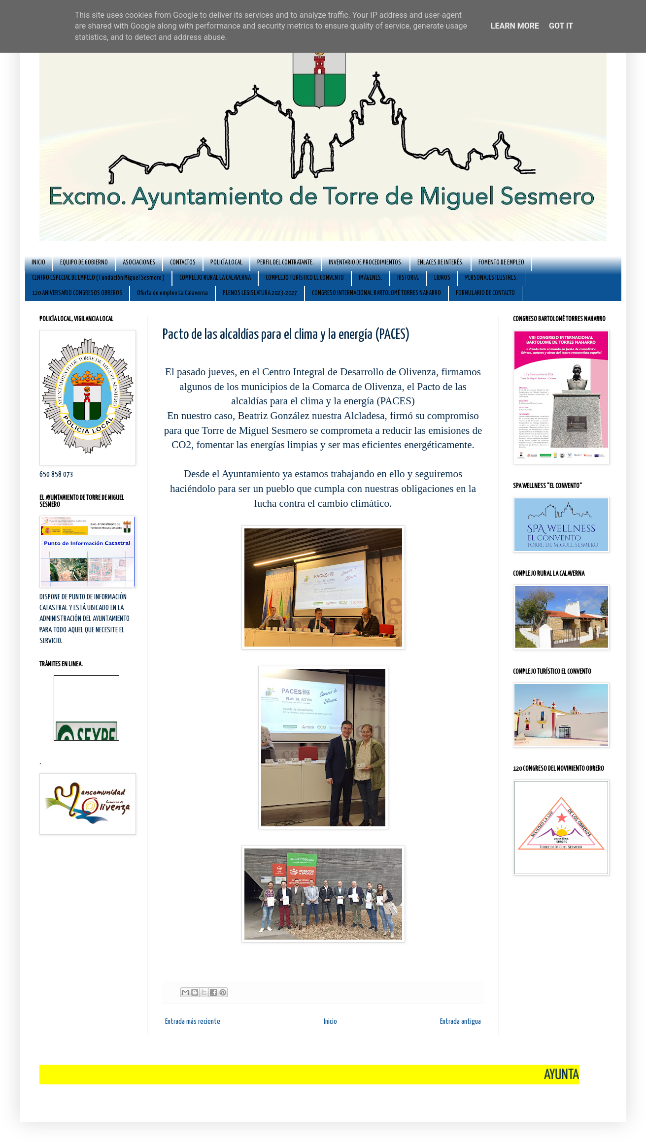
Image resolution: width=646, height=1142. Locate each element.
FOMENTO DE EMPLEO (501, 263)
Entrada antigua (460, 1021)
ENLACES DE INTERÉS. (440, 263)
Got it (561, 26)
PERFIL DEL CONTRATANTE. (285, 263)
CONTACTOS (183, 263)
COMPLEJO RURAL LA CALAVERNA (215, 278)
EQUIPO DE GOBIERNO (84, 263)
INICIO (38, 263)
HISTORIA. (408, 278)
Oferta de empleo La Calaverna (172, 293)
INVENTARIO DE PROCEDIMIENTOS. (366, 263)
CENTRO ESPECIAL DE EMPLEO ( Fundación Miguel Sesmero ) (98, 278)
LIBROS (442, 278)
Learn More (515, 26)
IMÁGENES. (370, 278)
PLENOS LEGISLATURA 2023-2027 (260, 293)
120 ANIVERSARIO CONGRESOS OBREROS (77, 293)
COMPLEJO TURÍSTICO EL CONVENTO (305, 278)
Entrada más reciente (192, 1021)
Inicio (330, 1021)
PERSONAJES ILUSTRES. (491, 278)
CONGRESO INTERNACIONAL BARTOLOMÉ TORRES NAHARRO (376, 293)
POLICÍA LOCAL (226, 263)
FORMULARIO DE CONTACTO (485, 293)
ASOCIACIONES (139, 263)
